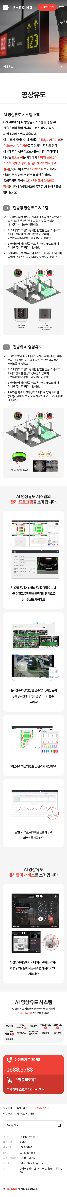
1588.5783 (20, 1070)
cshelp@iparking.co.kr (32, 1163)
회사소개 (7, 1108)
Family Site (12, 1125)
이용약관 (7, 1113)
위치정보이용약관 (25, 1113)
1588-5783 (26, 1147)
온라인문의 (22, 1108)
